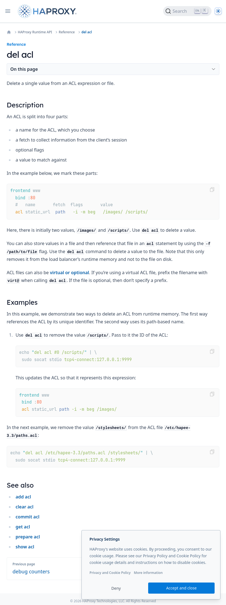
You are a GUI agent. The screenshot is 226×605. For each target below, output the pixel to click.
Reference (67, 32)
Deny (116, 588)
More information (148, 572)
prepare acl (28, 537)
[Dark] (218, 11)
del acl (86, 32)
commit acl (27, 517)
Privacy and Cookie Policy (110, 572)
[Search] (187, 11)
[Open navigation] (7, 11)
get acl (23, 527)
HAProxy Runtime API (35, 32)
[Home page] (48, 11)
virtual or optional (69, 272)
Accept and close (181, 588)
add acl (23, 497)
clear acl (24, 507)
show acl (25, 547)
